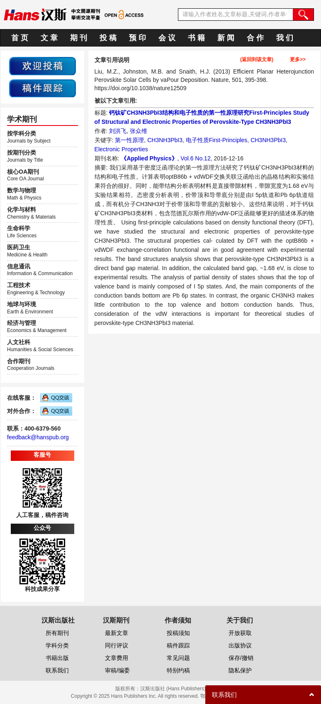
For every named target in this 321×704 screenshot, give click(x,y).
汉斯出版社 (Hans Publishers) (173, 689)
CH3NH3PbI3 (164, 140)
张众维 (138, 131)
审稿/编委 (117, 670)
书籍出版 (57, 658)
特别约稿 (178, 670)
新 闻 (225, 38)
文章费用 (116, 658)
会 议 (166, 38)
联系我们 (57, 670)
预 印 (137, 38)
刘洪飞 (117, 131)
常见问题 (178, 658)
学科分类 (57, 645)
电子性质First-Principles (217, 140)
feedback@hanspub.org (38, 437)
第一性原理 (129, 140)
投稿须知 (178, 633)
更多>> (298, 59)
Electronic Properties (121, 149)
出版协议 (240, 645)
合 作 (255, 38)
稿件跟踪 (178, 645)
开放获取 (240, 633)
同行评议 (116, 645)
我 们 (284, 38)
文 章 (49, 38)
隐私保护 (240, 670)
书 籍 (196, 38)
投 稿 (108, 38)
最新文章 (116, 633)
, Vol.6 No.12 (194, 158)
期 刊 (78, 38)
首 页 (19, 38)
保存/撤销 (241, 658)
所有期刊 (57, 633)
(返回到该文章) (256, 59)
